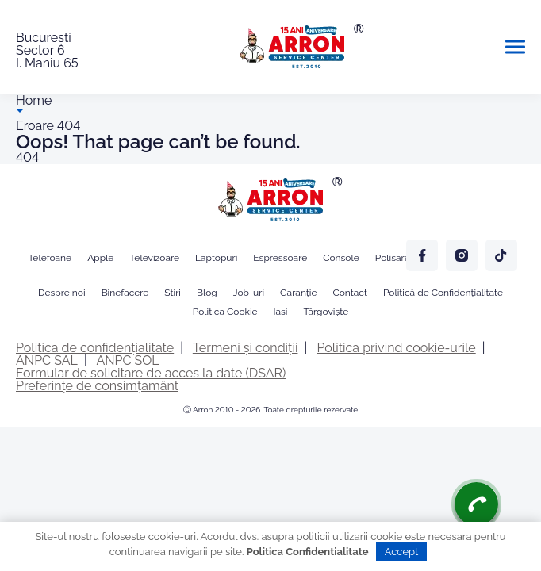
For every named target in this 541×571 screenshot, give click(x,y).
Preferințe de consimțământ (97, 385)
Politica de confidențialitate (95, 347)
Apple (100, 257)
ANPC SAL (47, 360)
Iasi (281, 311)
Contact (350, 292)
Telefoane (49, 257)
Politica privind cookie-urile (396, 347)
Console (341, 257)
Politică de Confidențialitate (443, 292)
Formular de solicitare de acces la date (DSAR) (151, 373)
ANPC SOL (127, 360)
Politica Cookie (225, 311)
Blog (207, 292)
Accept (402, 552)
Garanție (298, 292)
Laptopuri (216, 257)
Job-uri (248, 292)
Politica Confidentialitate (308, 552)
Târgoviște (325, 311)
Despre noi (62, 292)
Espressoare (280, 257)
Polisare (392, 257)
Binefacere (125, 292)
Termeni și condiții (245, 347)
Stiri (172, 292)
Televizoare (154, 257)
